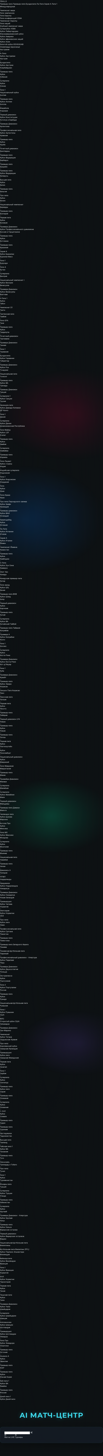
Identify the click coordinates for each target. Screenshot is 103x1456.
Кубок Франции (7, 1270)
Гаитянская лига (7, 314)
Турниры (19, 1436)
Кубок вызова (6, 817)
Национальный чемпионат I (12, 280)
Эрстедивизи (6, 1133)
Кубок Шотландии (8, 1334)
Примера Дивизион (8, 227)
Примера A (5, 634)
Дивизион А (5, 870)
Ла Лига (3, 529)
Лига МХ (3, 832)
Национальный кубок (9, 92)
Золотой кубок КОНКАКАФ (11, 44)
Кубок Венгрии (6, 283)
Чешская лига (6, 1295)
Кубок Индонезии (8, 479)
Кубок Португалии (8, 987)
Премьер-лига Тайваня (10, 628)
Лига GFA (4, 320)
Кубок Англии (6, 102)
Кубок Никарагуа (7, 895)
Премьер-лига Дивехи (10, 808)
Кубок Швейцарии (8, 1316)
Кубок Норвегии (7, 913)
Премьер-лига (6, 72)
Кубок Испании (6, 531)
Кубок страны (6, 464)
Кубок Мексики (6, 835)
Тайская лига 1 (6, 1146)
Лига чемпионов (7, 13)
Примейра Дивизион (9, 779)
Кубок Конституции (8, 117)
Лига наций (5, 23)
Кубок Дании (5, 423)
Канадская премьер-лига (11, 578)
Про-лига (4, 195)
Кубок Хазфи (5, 504)
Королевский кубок (8, 1046)
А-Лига (3, 53)
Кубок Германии (7, 358)
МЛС (2, 1019)
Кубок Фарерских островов (12, 1236)
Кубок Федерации (8, 158)
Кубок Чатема (6, 904)
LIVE (12, 1437)
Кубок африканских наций (11, 39)
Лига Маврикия (6, 766)
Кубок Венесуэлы (7, 292)
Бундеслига (5, 62)
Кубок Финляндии (8, 1261)
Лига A (3, 267)
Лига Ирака (5, 495)
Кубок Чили (5, 1307)
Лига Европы (5, 16)
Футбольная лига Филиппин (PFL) (14, 1249)
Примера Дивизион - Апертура (14, 1215)
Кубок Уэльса (6, 1227)
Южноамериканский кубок (11, 34)
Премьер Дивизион (8, 124)
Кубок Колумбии (7, 637)
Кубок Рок (4, 367)
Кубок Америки (6, 36)
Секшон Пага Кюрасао (10, 690)
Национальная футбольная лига (14, 1003)
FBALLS (3, 1)
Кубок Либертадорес (9, 31)
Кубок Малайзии (7, 795)
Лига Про (4, 1340)
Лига (2, 486)
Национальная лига (8, 374)
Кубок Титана (6, 1037)
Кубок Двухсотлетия (9, 969)
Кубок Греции (6, 399)
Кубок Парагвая (7, 960)
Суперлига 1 (5, 396)
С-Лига (3, 563)
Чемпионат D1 (6, 307)
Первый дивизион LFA (10, 719)
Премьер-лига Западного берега (14, 944)
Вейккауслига (6, 1258)
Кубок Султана (6, 931)
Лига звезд (5, 585)
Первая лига (5, 217)
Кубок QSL (4, 587)
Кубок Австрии (6, 65)
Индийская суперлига (9, 470)
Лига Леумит (5, 461)
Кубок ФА (4, 383)
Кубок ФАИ (5, 513)
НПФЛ (3, 877)
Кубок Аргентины (7, 133)
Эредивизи (5, 883)
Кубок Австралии (7, 56)
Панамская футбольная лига (12, 951)
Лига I (2, 1010)
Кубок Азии (5, 42)
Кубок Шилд (5, 597)
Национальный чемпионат (11, 204)
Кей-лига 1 (4, 1381)
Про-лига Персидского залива (13, 501)
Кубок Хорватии (7, 1279)
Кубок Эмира (5, 684)
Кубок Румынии (7, 1012)
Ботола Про (5, 823)
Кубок (2, 74)
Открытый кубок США (9, 1021)
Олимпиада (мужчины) (10, 47)
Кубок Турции (6, 1193)
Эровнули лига (6, 405)
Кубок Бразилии (7, 254)
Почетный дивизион (9, 148)
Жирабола (4, 108)
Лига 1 (2, 90)
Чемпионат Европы (8, 21)
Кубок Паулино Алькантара (12, 1252)
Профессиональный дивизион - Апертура (18, 957)
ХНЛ (2, 1277)
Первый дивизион (8, 115)
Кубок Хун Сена (7, 565)
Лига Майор (5, 430)
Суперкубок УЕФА (8, 29)
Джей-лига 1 (5, 1396)
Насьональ (4, 1162)
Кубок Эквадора (7, 1343)
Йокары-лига (5, 1184)
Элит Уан (4, 572)
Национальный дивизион (11, 757)
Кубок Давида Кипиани (10, 408)
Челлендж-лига (6, 814)
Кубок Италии (6, 541)
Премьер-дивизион (8, 511)
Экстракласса (6, 976)
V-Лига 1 (3, 298)
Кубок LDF (4, 432)
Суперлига (4, 81)
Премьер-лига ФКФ (8, 594)
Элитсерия (4, 911)
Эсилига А (4, 1356)
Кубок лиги (5, 922)
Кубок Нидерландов (9, 886)
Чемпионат (5, 1034)
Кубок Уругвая (6, 1218)
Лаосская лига (6, 697)
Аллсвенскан (5, 1322)
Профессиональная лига (10, 130)
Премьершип (6, 901)
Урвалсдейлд (6, 520)
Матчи (7, 1436)
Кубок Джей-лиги (7, 1399)
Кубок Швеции (6, 1325)
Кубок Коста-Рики (8, 662)
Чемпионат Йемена (8, 547)
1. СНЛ (3, 1111)
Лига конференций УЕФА (11, 18)
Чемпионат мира (7, 10)
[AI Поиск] (31, 1432)
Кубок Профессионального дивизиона (17, 229)
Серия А (3, 251)
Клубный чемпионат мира (11, 26)
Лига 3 (3, 985)
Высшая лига (5, 180)
